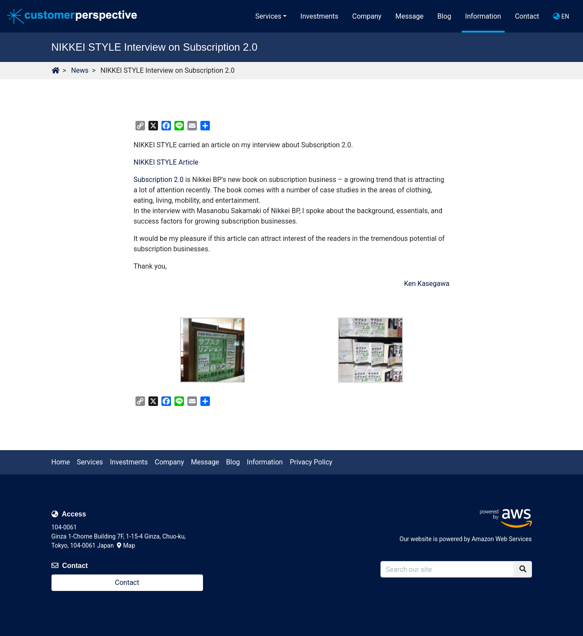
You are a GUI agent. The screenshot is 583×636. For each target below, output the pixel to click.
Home (61, 462)
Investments (319, 16)
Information (483, 16)
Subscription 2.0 (159, 179)
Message (409, 16)
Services (268, 16)
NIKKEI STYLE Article (166, 162)
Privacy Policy (311, 462)
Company (367, 16)
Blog (444, 16)
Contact (527, 16)
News (79, 70)
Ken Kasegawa (426, 283)
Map (126, 545)
